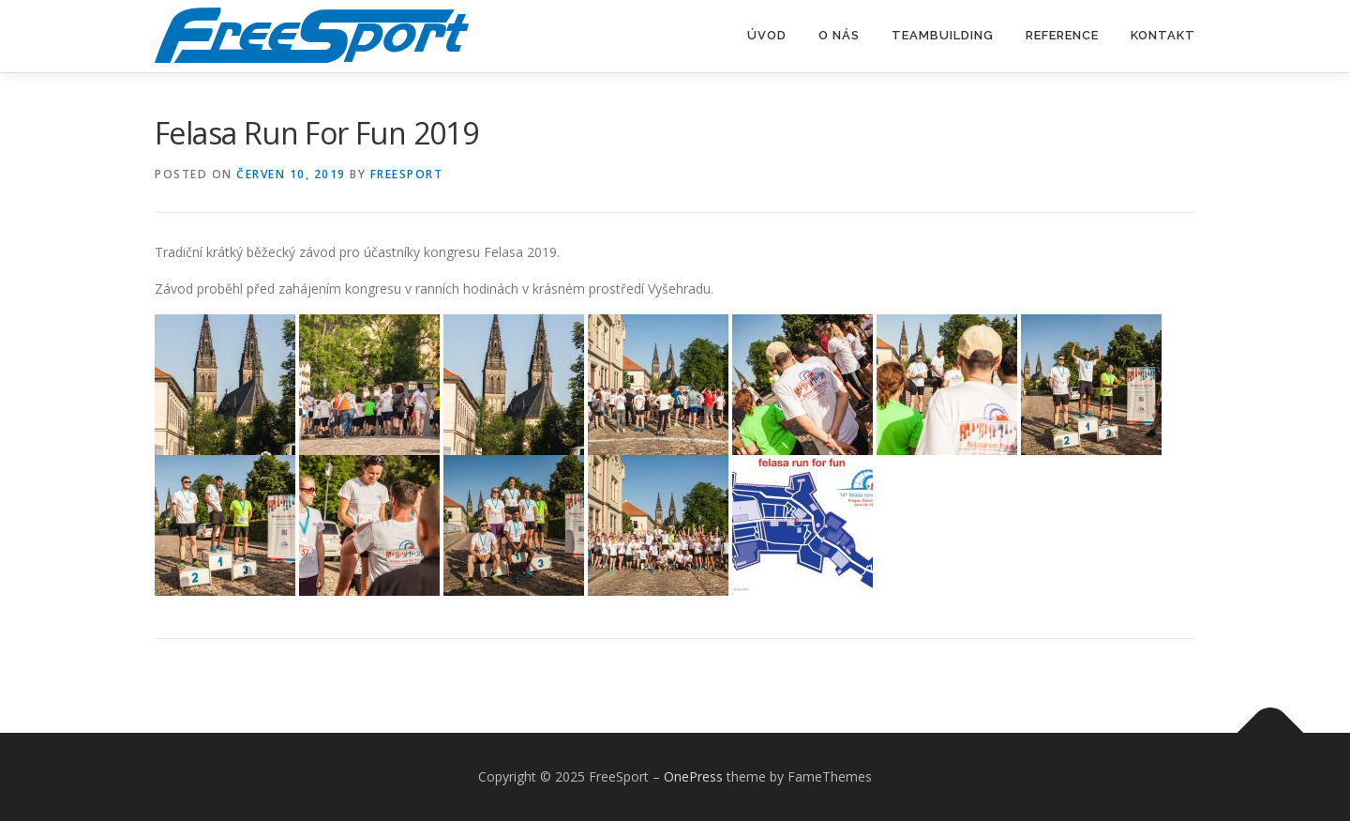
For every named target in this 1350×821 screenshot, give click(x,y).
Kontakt (1163, 35)
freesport (406, 174)
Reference (1062, 35)
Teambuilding (943, 35)
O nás (839, 35)
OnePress (693, 776)
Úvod (767, 35)
